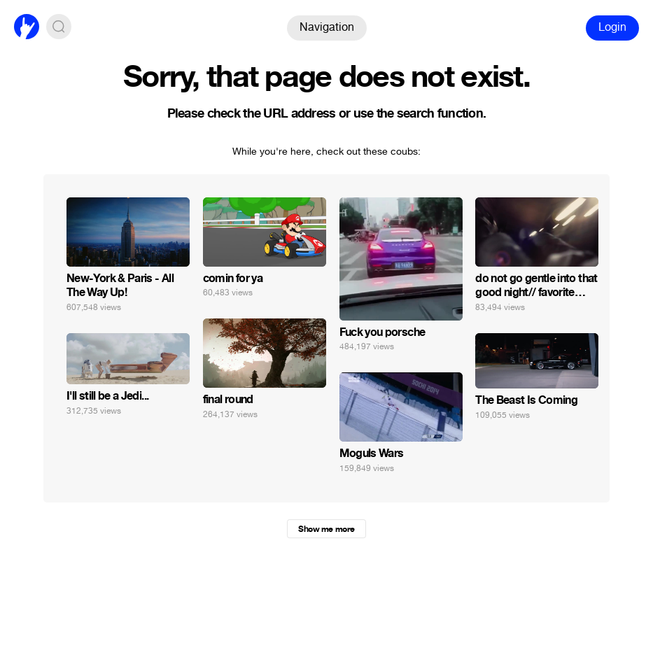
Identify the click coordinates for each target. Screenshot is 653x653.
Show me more (326, 529)
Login (612, 27)
